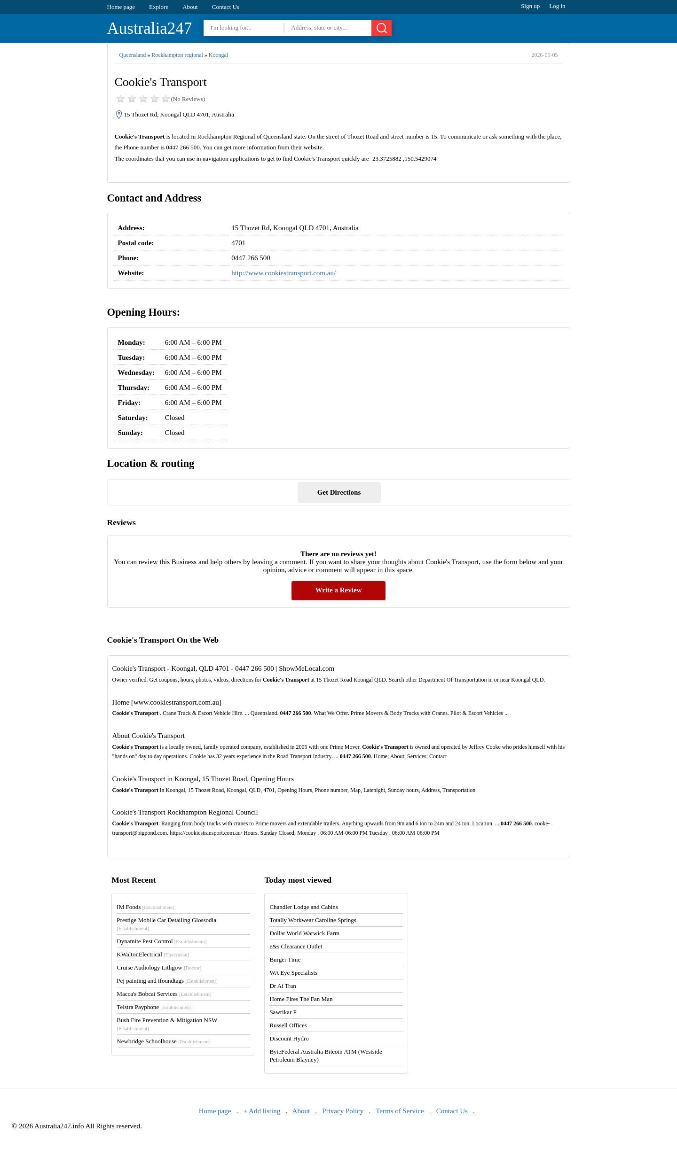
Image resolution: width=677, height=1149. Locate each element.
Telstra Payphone (155, 1006)
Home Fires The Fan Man (300, 998)
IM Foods (145, 906)
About (190, 6)
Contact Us (225, 6)
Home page (121, 6)
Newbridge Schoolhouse (163, 1041)
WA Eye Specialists (293, 972)
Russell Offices (288, 1025)
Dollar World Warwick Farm (304, 933)
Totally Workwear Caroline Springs (312, 920)
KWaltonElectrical (153, 954)
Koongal (218, 55)
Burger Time (284, 959)
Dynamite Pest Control (161, 941)
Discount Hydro (288, 1038)
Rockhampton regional (177, 55)
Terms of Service (400, 1111)
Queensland (132, 55)
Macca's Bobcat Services (164, 993)
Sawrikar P (282, 1012)
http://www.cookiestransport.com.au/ (283, 273)
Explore (158, 6)
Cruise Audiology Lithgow (159, 967)
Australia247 (149, 28)
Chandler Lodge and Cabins (303, 906)
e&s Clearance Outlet (295, 946)
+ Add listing (262, 1111)
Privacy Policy (342, 1111)
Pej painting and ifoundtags (167, 980)
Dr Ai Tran (282, 985)
